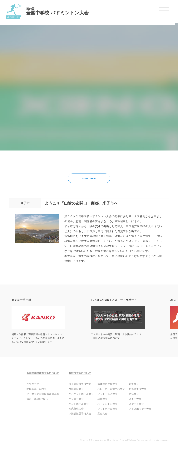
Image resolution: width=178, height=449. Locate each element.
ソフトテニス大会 (107, 394)
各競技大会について (83, 373)
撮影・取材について (39, 399)
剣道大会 (132, 384)
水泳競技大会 (78, 389)
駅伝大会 (132, 394)
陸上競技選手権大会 (82, 384)
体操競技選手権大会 (82, 413)
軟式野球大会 (78, 408)
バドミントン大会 (107, 404)
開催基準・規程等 (38, 389)
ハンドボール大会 (81, 404)
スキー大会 (133, 399)
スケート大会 (134, 404)
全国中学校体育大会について (45, 373)
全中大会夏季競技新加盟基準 (44, 394)
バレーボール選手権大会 (111, 389)
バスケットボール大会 (83, 394)
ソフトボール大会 (107, 409)
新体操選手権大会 (107, 384)
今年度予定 (35, 384)
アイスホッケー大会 (138, 409)
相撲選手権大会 (136, 389)
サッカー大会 (78, 399)
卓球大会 (103, 399)
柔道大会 (103, 413)
